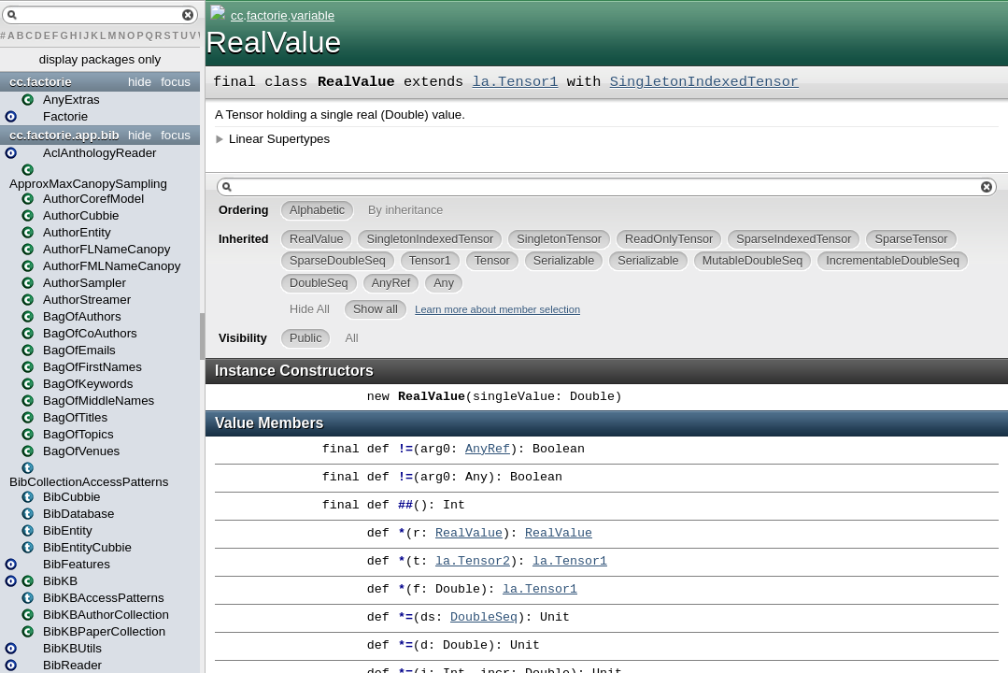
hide (139, 82)
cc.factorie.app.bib (64, 135)
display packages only (100, 59)
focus (176, 82)
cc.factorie (40, 82)
